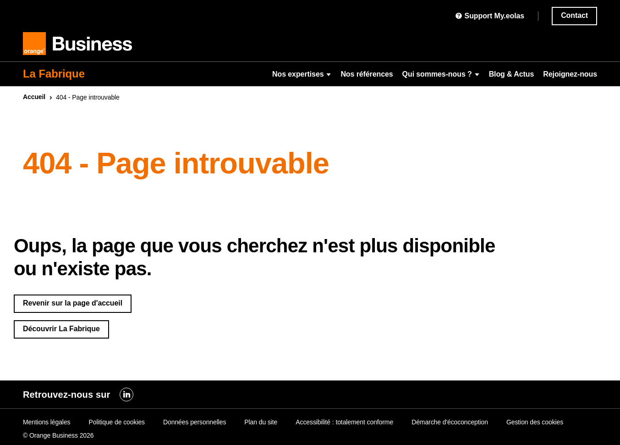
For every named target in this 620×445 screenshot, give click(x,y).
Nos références (366, 74)
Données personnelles (194, 422)
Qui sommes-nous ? (441, 74)
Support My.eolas (489, 16)
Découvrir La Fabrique (61, 329)
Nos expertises (301, 74)
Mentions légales (46, 422)
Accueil (34, 96)
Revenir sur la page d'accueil (72, 303)
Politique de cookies (116, 422)
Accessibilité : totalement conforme (344, 422)
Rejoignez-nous (570, 74)
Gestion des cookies (534, 422)
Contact (574, 15)
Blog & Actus (511, 74)
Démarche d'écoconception (450, 422)
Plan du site (260, 422)
